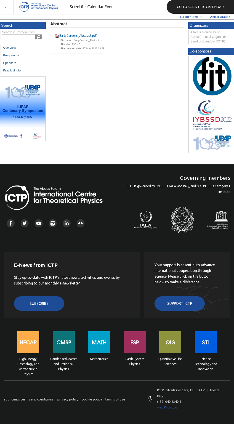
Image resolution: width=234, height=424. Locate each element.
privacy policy (67, 399)
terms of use (115, 399)
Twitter (25, 223)
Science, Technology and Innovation (205, 363)
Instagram (53, 223)
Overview (9, 47)
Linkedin (67, 223)
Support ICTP (179, 303)
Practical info (12, 70)
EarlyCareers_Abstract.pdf (78, 35)
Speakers (9, 63)
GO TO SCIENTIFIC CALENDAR (200, 7)
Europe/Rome (189, 16)
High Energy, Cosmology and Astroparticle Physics (28, 363)
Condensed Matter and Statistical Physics (63, 363)
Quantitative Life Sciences (170, 361)
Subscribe (39, 303)
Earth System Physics (134, 361)
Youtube (39, 223)
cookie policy (92, 399)
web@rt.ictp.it (167, 407)
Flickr (81, 223)
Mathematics (99, 359)
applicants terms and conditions (29, 399)
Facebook (11, 223)
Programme (11, 55)
